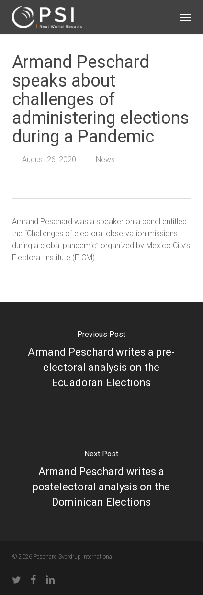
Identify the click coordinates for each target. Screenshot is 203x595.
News (105, 159)
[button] (185, 17)
